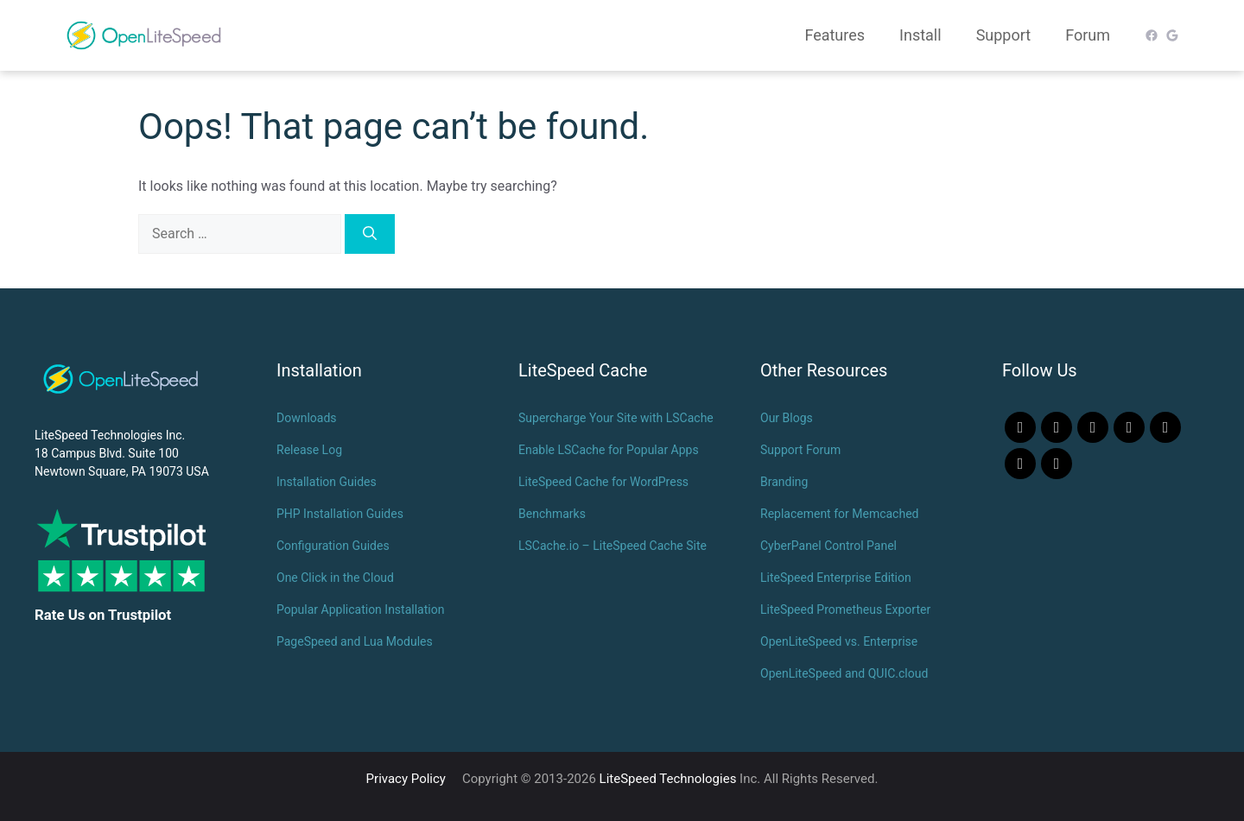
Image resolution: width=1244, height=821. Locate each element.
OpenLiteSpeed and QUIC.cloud (844, 673)
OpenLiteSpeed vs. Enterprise (838, 641)
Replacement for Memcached (839, 514)
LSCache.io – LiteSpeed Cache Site (612, 546)
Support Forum (800, 450)
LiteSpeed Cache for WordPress (603, 482)
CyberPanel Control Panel (828, 546)
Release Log (309, 450)
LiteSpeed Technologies (668, 778)
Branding (784, 482)
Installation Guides (326, 482)
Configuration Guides (333, 546)
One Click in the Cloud (335, 577)
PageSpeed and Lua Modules (354, 641)
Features (834, 35)
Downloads (306, 418)
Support (1003, 35)
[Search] (370, 234)
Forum (1087, 35)
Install (920, 35)
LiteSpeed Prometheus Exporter (845, 609)
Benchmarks (552, 514)
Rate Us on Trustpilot (103, 614)
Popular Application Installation (360, 609)
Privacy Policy (406, 778)
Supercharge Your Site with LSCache (616, 418)
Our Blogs (786, 418)
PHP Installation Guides (339, 514)
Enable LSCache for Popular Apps (608, 450)
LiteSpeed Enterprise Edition (835, 577)
